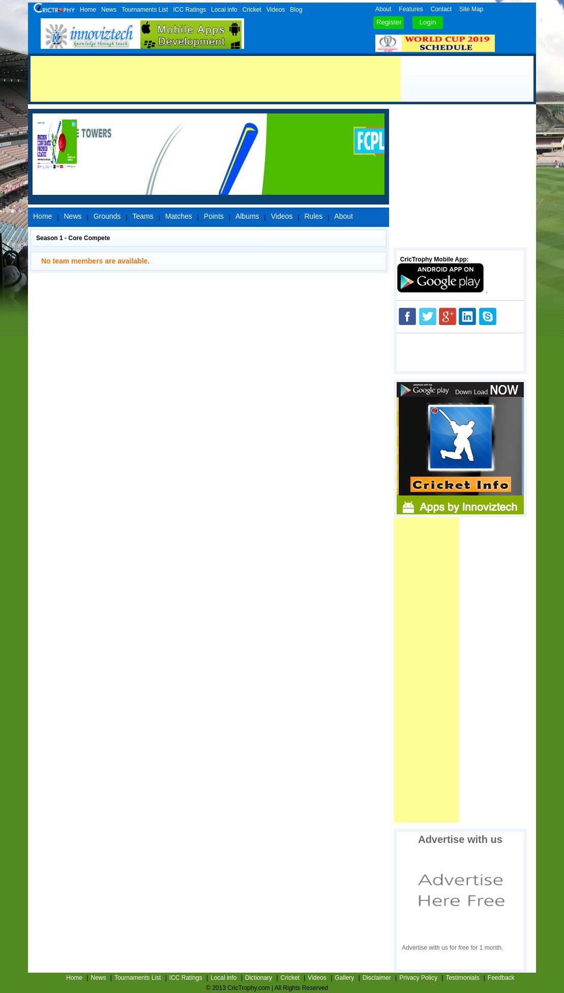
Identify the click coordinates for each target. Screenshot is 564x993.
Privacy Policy (418, 977)
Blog (296, 9)
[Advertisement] (216, 79)
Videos (275, 9)
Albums (247, 216)
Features (411, 9)
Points (214, 216)
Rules (313, 216)
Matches (178, 216)
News (108, 9)
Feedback (501, 977)
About (383, 9)
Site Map (471, 9)
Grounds (107, 216)
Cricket (251, 9)
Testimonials (462, 977)
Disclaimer (377, 977)
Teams (142, 216)
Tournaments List (145, 9)
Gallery (344, 977)
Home (88, 9)
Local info (224, 9)
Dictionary (258, 977)
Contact (441, 9)
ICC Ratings (189, 9)
